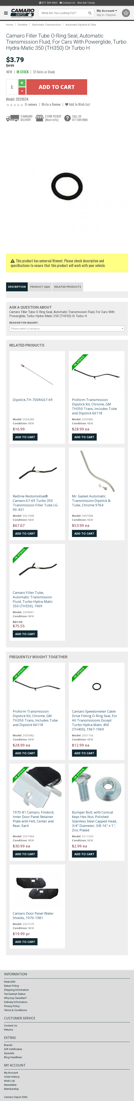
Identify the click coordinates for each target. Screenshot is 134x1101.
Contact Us (67, 2)
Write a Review (51, 104)
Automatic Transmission (46, 24)
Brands (8, 1045)
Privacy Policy (12, 1006)
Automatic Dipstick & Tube (80, 24)
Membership (11, 1088)
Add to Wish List (77, 104)
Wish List (9, 1080)
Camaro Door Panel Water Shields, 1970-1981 (33, 915)
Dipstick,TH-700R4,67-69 (33, 399)
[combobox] (67, 328)
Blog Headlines (13, 1057)
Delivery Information (15, 1002)
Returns (8, 1029)
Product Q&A (40, 286)
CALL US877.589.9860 (80, 118)
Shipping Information (16, 989)
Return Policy (11, 985)
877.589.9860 (48, 2)
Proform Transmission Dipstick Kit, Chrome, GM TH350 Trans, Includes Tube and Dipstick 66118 (94, 406)
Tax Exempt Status (14, 993)
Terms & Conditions (15, 1010)
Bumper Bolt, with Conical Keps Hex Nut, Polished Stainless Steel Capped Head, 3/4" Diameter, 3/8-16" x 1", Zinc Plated (94, 821)
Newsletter (10, 1084)
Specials (9, 1053)
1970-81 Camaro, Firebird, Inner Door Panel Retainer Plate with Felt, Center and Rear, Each (33, 819)
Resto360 (9, 981)
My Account (11, 1072)
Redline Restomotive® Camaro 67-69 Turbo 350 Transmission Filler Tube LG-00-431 (36, 503)
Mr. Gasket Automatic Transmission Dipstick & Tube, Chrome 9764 (91, 500)
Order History (11, 1076)
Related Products (67, 286)
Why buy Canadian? (15, 997)
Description (17, 286)
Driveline (23, 24)
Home (9, 24)
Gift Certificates (13, 1049)
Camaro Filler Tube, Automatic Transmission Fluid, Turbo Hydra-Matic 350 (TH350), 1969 (33, 599)
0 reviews (31, 104)
